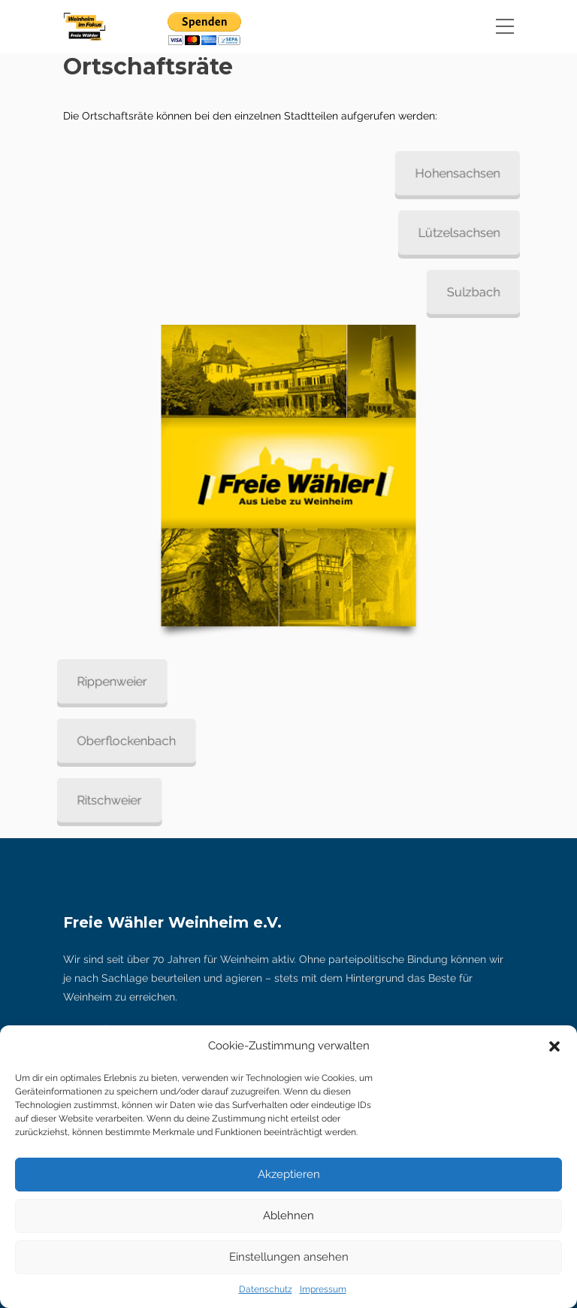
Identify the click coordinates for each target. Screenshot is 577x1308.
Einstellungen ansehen (289, 1257)
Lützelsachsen (449, 232)
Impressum (323, 1289)
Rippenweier (122, 682)
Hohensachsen (448, 173)
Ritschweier (119, 800)
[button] (554, 1046)
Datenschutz (265, 1289)
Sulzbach (463, 291)
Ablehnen (288, 1215)
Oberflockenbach (135, 740)
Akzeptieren (289, 1174)
